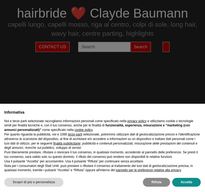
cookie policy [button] (83, 130)
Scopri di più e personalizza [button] (34, 182)
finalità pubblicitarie (66, 143)
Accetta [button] (186, 182)
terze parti (75, 134)
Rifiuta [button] (156, 182)
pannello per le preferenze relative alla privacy (148, 170)
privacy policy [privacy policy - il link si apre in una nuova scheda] (137, 121)
